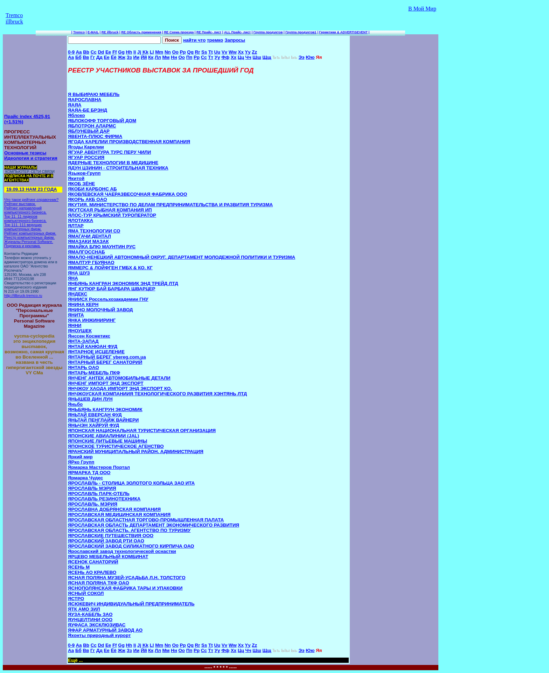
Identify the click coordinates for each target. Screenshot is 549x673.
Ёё (113, 57)
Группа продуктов (268, 32)
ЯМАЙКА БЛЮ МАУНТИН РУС (101, 246)
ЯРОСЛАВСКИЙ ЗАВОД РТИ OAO (106, 540)
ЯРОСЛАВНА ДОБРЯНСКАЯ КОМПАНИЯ (114, 509)
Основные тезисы (25, 152)
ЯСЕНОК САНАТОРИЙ (93, 561)
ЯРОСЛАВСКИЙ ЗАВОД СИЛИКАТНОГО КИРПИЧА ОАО (131, 546)
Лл (158, 57)
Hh (129, 52)
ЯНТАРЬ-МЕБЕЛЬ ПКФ (94, 372)
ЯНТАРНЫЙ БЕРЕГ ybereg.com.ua (107, 357)
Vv (224, 52)
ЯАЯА (74, 104)
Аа (71, 57)
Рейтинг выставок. (20, 204)
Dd (101, 52)
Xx (241, 52)
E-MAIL (93, 32)
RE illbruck (110, 32)
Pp (183, 52)
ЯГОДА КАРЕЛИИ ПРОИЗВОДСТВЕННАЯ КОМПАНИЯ (129, 141)
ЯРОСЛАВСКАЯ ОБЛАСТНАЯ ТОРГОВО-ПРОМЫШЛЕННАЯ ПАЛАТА (146, 519)
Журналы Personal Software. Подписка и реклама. (28, 244)
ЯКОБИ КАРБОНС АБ (92, 189)
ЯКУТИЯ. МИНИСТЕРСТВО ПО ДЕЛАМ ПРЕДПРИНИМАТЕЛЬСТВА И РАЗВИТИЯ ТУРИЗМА (170, 204)
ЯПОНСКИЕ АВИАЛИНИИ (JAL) (103, 435)
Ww (233, 52)
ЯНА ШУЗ (79, 273)
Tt (210, 52)
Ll (152, 52)
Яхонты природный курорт (99, 635)
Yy (247, 52)
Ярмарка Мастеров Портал (99, 467)
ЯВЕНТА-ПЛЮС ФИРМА (95, 136)
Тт (210, 57)
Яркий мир (80, 456)
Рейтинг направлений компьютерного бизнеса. (25, 210)
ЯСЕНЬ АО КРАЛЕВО (92, 572)
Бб (78, 57)
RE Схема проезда (179, 32)
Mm (159, 52)
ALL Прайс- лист (237, 32)
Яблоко (76, 115)
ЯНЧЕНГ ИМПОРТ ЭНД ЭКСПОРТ (106, 383)
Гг (92, 57)
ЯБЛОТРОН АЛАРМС (92, 126)
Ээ (302, 57)
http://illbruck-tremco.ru (23, 295)
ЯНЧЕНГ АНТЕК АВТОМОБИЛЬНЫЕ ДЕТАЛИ (119, 378)
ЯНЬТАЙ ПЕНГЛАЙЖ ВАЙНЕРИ (103, 420)
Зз (129, 57)
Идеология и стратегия (30, 158)
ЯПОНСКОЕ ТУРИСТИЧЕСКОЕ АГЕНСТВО (116, 446)
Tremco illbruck (14, 18)
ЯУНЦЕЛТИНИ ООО (90, 619)
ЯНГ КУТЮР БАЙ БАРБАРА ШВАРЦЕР (111, 288)
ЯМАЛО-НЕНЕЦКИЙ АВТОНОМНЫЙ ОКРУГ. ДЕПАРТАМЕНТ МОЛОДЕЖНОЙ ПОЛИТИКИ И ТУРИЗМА (181, 257)
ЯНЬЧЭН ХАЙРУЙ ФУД (93, 425)
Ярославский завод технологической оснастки (122, 551)
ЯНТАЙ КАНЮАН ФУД (92, 346)
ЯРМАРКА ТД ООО (89, 472)
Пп (189, 57)
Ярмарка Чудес (85, 477)
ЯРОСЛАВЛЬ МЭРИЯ (92, 488)
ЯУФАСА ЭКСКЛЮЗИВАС (96, 624)
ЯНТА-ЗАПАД (83, 341)
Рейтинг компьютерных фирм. (30, 233)
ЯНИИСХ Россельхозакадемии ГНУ (108, 299)
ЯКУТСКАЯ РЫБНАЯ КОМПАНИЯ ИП (110, 210)
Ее (106, 57)
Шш (256, 57)
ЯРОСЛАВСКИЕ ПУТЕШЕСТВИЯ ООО (110, 535)
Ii (134, 52)
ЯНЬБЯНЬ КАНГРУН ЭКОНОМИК (105, 409)
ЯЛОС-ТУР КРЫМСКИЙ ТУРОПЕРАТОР (112, 215)
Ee (108, 52)
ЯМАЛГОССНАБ (86, 252)
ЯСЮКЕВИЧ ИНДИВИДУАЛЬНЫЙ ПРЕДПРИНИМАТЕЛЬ (131, 603)
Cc (94, 52)
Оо (181, 57)
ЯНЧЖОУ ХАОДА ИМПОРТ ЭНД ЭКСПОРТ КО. (120, 388)
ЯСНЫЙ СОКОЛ (86, 593)
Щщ (267, 57)
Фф (225, 57)
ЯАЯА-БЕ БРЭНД (87, 110)
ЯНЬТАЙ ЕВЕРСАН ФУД (95, 414)
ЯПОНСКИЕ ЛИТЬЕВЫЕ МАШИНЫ (107, 441)
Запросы (234, 40)
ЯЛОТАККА (80, 220)
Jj (139, 52)
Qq (190, 52)
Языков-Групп (84, 173)
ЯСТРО (76, 598)
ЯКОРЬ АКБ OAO (87, 199)
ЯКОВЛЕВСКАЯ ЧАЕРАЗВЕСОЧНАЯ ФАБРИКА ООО (127, 194)
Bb (86, 52)
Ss (204, 52)
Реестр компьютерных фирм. (29, 237)
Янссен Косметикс (89, 336)
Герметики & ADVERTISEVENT (343, 32)
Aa (79, 52)
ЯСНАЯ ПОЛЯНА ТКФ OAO (98, 582)
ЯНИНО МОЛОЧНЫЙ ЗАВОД (100, 309)
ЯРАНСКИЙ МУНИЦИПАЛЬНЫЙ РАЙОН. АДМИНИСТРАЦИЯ (135, 451)
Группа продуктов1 (301, 32)
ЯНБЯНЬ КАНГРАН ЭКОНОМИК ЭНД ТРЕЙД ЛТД (123, 283)
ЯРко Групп (81, 462)
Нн (174, 57)
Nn (168, 52)
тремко (215, 40)
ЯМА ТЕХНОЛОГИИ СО (94, 231)
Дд (99, 57)
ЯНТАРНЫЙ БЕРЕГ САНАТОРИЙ (105, 362)
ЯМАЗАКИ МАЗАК (88, 241)
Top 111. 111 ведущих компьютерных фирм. (23, 227)
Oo (175, 52)
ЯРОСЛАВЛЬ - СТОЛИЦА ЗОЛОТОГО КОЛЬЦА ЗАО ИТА (131, 483)
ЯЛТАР (76, 225)
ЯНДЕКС (77, 294)
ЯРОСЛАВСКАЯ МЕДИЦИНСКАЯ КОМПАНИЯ (119, 514)
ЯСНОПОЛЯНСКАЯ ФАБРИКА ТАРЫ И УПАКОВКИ (125, 588)
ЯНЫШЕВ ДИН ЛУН (90, 399)
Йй (144, 57)
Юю (310, 57)
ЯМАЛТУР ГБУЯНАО (91, 262)
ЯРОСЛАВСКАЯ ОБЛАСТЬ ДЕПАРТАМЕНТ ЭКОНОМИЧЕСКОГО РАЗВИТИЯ (153, 525)
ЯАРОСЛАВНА (84, 99)
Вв (86, 57)
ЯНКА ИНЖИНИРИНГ (92, 320)
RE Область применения (141, 32)
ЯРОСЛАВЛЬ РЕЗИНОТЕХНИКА (104, 498)
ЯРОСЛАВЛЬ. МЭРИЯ (92, 504)
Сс (204, 57)
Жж (122, 57)
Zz (254, 52)
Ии (136, 57)
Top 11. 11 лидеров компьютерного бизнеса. (25, 218)
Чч (248, 57)
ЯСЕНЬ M (79, 567)
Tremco (79, 32)
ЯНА (73, 278)
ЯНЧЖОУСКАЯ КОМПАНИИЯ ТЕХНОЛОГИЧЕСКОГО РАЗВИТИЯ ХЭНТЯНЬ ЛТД (157, 393)
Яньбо (75, 404)
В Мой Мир (422, 9)
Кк (150, 57)
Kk (145, 52)
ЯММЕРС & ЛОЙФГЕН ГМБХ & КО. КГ (110, 267)
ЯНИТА (76, 315)
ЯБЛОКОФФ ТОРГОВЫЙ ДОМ (102, 120)
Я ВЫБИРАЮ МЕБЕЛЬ (93, 94)
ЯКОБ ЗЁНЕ (81, 183)
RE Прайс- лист (208, 32)
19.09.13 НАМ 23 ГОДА (30, 189)
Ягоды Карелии (86, 147)
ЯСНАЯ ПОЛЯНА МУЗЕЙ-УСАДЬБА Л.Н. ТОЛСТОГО (127, 577)
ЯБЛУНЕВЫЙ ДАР (89, 131)
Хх (233, 57)
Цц (241, 57)
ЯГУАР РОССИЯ (86, 157)
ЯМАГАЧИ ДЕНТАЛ (89, 236)
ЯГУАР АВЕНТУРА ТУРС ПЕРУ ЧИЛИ (109, 152)
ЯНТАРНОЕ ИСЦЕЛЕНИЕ (96, 351)
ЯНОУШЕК (80, 330)
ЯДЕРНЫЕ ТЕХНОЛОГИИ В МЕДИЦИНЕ (113, 162)
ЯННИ (74, 325)
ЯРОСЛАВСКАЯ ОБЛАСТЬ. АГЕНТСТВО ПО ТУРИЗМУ (129, 530)
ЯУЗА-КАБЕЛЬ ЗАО (90, 614)
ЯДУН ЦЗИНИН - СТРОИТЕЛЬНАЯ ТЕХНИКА (118, 168)
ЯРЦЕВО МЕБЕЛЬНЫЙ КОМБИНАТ (108, 556)
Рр (197, 57)
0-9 (71, 52)
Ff (114, 52)
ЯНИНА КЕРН (83, 304)
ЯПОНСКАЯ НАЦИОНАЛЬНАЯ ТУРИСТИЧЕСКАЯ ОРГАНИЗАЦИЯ (142, 430)
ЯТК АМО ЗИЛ (84, 609)
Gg (121, 52)
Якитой (76, 178)
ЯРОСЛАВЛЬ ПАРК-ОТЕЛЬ (99, 493)
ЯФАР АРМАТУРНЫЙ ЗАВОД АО (105, 630)
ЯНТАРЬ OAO (83, 367)
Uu (217, 52)
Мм (165, 57)
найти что (194, 40)
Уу (217, 57)
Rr (197, 52)
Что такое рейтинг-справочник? (31, 199)
